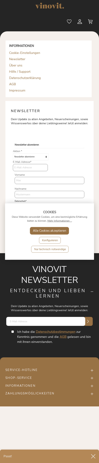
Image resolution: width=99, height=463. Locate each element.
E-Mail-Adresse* (22, 162)
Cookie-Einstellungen (24, 53)
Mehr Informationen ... (59, 221)
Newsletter (17, 59)
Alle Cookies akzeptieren (49, 231)
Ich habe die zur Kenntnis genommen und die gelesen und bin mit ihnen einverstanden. (54, 337)
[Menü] (10, 22)
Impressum (17, 90)
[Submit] (88, 321)
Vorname (20, 175)
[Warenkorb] (91, 22)
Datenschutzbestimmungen (55, 332)
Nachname (20, 188)
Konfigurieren (50, 240)
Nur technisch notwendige (50, 249)
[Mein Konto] (80, 22)
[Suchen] (59, 22)
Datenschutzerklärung (25, 78)
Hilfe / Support (19, 71)
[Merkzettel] (69, 22)
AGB (12, 84)
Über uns (15, 65)
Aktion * (17, 151)
